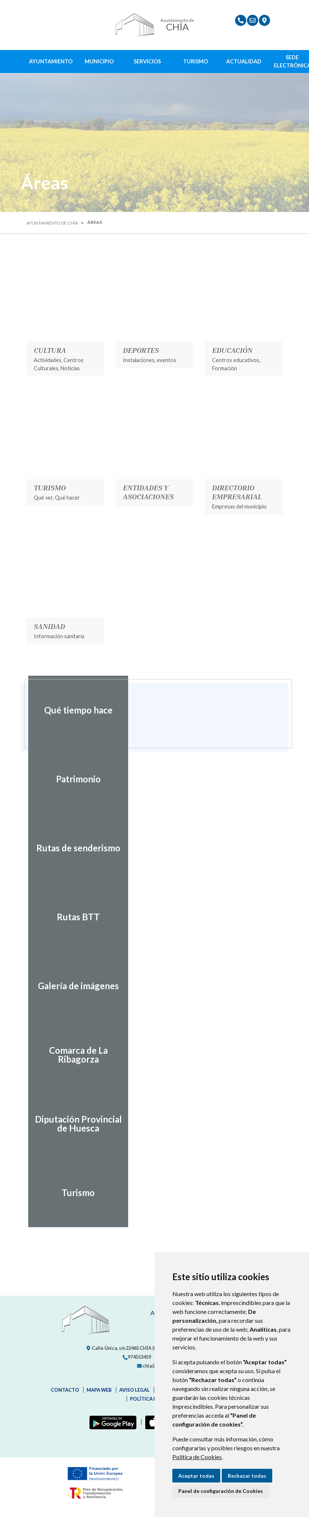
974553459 (136, 1357)
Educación (232, 349)
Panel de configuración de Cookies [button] (220, 1491)
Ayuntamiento (50, 61)
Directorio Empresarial (237, 492)
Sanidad (49, 626)
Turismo (195, 61)
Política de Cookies (197, 1456)
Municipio (99, 61)
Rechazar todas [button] (247, 1476)
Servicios (147, 61)
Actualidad (243, 61)
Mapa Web (99, 1390)
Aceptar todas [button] (196, 1476)
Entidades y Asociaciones (148, 492)
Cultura (50, 349)
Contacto (65, 1390)
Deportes (141, 349)
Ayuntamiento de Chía (52, 223)
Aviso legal (134, 1390)
